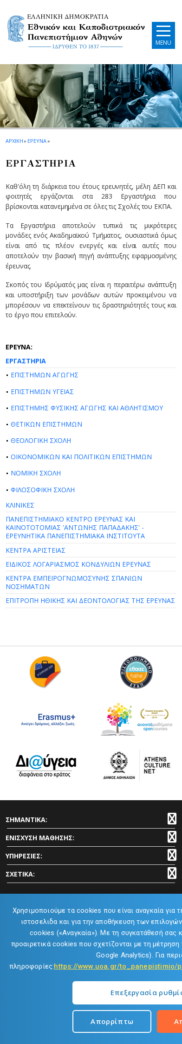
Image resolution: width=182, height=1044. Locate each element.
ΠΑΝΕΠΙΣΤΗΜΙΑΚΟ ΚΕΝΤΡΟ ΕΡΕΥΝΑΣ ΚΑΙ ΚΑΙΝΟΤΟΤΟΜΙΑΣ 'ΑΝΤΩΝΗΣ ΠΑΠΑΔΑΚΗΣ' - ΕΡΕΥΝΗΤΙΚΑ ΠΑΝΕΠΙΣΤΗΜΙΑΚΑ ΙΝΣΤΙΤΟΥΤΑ (75, 527)
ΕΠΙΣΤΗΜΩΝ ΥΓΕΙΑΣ (42, 391)
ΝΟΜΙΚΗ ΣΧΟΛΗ (36, 472)
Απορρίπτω (112, 1021)
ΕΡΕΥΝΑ (36, 140)
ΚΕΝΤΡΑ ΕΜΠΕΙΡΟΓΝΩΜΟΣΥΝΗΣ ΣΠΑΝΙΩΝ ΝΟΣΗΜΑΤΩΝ (74, 582)
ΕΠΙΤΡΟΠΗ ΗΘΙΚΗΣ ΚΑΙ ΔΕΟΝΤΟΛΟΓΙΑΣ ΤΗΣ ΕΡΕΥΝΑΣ (90, 600)
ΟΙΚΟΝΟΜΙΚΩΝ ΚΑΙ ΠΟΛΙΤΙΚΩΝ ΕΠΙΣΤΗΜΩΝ (81, 456)
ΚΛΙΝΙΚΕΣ (20, 505)
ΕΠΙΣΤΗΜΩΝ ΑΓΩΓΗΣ (44, 374)
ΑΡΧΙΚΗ (14, 140)
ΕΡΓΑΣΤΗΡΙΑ (26, 360)
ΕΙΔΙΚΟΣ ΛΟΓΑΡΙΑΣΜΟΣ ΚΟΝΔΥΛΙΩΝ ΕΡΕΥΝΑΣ (78, 564)
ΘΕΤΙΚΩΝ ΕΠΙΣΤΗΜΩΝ (46, 424)
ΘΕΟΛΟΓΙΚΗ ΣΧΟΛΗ (41, 440)
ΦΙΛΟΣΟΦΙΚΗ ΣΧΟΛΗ (43, 489)
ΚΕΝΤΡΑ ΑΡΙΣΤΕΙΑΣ (35, 550)
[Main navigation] (163, 35)
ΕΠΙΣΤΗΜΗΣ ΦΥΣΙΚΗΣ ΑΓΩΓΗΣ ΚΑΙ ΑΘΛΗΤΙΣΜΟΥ (87, 407)
